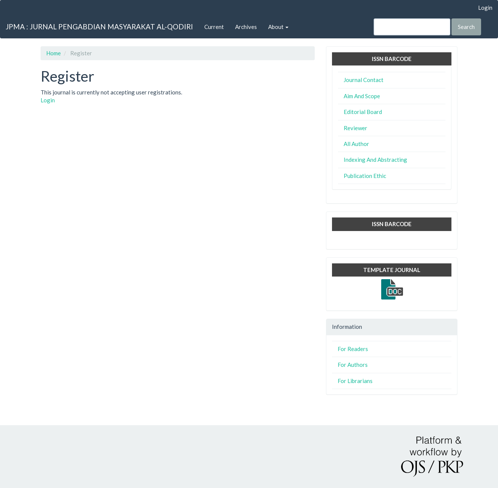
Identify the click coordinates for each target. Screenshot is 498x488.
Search (466, 26)
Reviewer (355, 128)
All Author (356, 143)
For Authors (353, 364)
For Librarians (355, 380)
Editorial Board (363, 111)
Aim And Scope (362, 96)
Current (214, 26)
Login (485, 7)
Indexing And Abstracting (375, 159)
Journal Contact (363, 79)
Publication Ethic (365, 175)
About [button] (278, 26)
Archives (246, 26)
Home (53, 53)
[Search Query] (412, 26)
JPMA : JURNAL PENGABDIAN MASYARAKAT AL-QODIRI (99, 26)
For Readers (353, 348)
